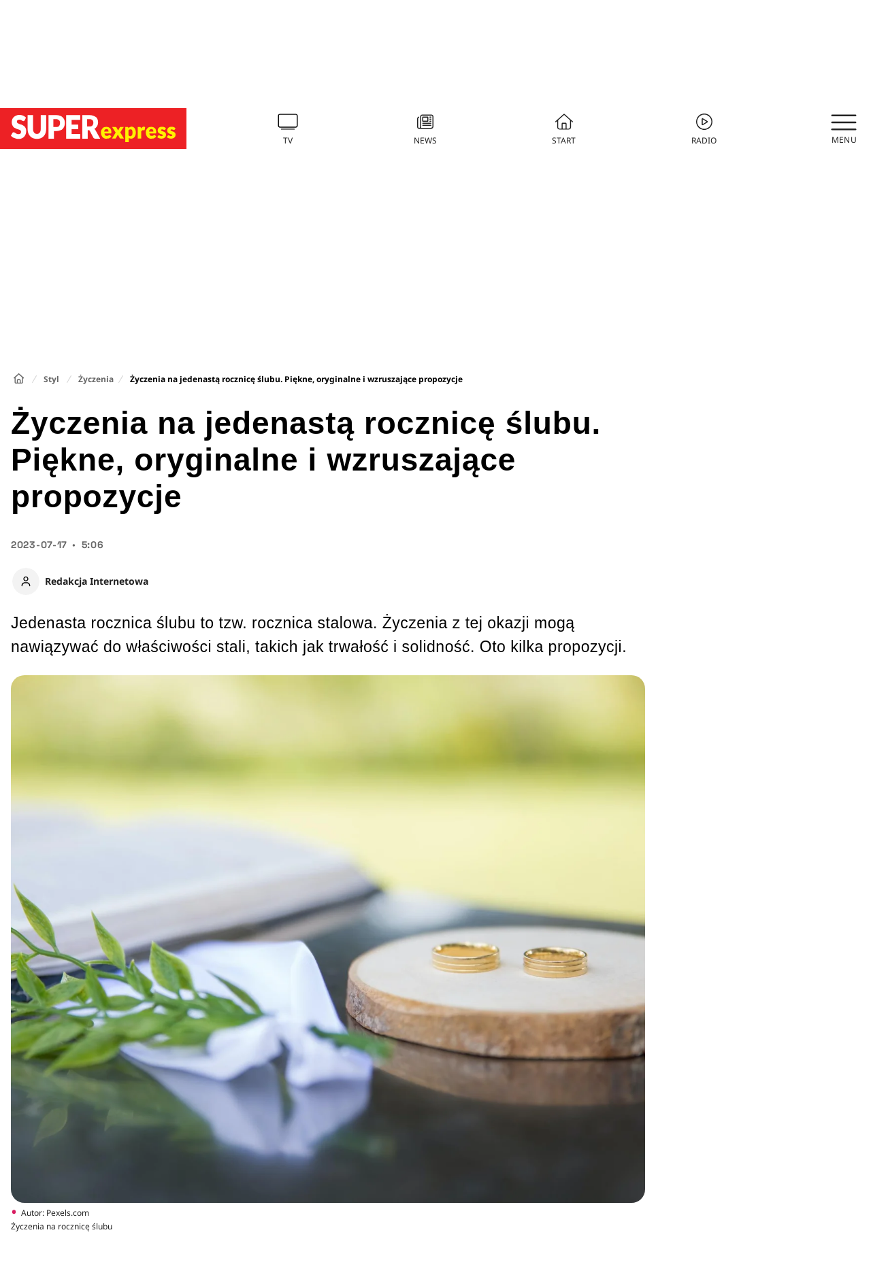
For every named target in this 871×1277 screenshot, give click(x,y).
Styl (51, 379)
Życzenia (96, 379)
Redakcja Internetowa (96, 581)
